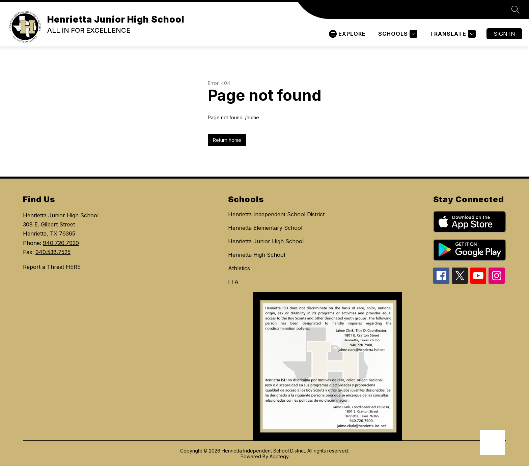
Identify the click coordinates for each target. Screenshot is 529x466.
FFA (233, 281)
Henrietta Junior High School (266, 241)
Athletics (239, 268)
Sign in (504, 33)
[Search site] (515, 9)
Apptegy (279, 456)
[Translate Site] (452, 34)
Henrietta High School (256, 254)
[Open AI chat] (492, 443)
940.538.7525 (53, 252)
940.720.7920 (61, 243)
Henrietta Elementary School (265, 227)
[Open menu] (347, 34)
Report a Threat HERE (52, 266)
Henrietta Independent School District (276, 214)
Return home (227, 140)
